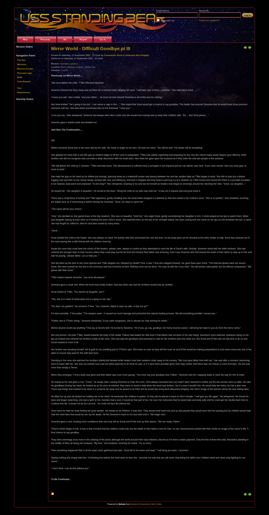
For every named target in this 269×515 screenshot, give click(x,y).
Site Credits (156, 504)
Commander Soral (113, 55)
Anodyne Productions (140, 504)
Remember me (167, 21)
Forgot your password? (209, 20)
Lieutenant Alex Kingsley (137, 55)
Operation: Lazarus (69, 64)
